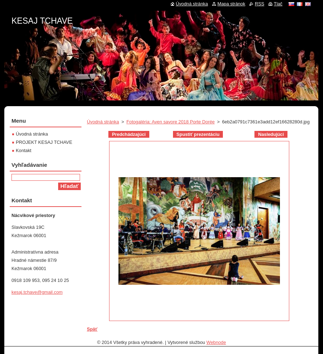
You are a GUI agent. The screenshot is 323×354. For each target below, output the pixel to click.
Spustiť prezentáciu (198, 134)
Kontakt (23, 150)
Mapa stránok (231, 3)
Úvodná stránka (103, 121)
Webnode (216, 342)
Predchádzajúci (129, 134)
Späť (92, 329)
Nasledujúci (271, 134)
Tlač (278, 3)
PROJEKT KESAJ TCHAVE (44, 142)
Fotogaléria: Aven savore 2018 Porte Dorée (170, 121)
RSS (259, 3)
